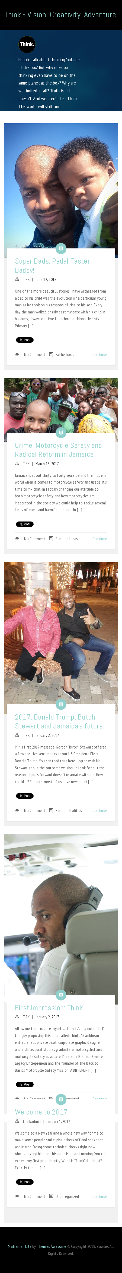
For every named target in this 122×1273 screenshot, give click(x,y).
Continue (99, 354)
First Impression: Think (49, 1007)
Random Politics (69, 810)
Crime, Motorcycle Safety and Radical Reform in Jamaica (58, 449)
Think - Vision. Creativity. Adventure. (61, 14)
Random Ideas (67, 538)
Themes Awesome (51, 1246)
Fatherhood (65, 354)
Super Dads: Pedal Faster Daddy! (52, 265)
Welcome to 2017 (41, 1112)
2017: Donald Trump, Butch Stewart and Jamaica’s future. (60, 721)
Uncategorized (67, 1099)
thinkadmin (32, 1121)
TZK (26, 279)
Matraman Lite (19, 1246)
